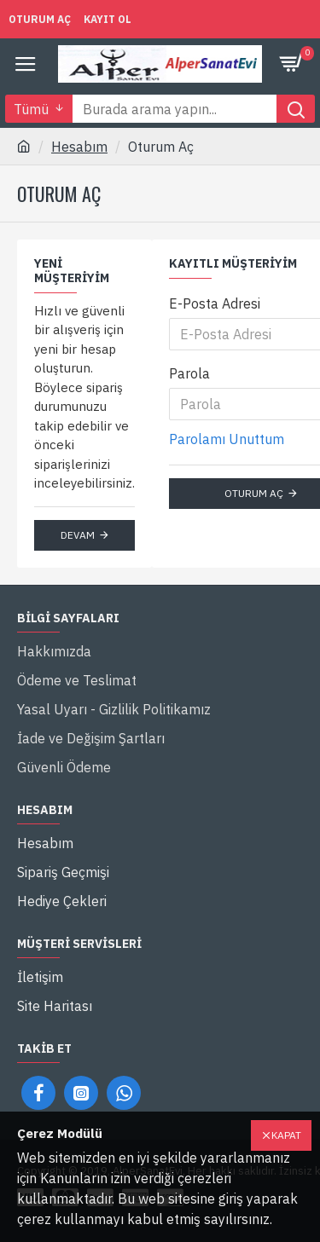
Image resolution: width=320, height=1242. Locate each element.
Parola (189, 373)
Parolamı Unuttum (226, 439)
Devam (78, 535)
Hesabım (79, 146)
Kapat (286, 1135)
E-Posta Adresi (214, 303)
